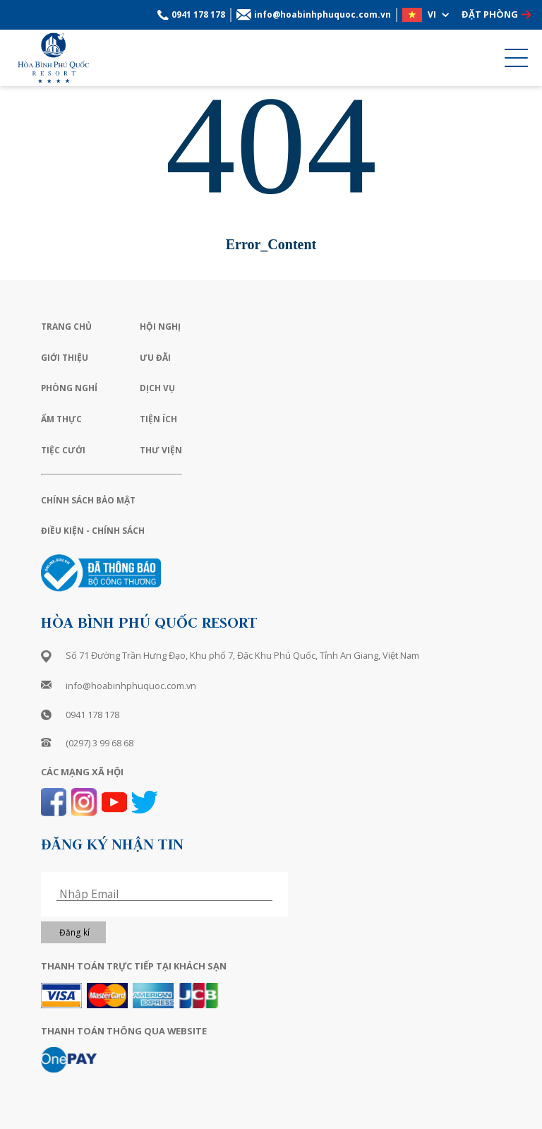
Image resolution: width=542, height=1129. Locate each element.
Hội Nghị (160, 327)
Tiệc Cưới (63, 450)
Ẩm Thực (61, 419)
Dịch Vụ (157, 388)
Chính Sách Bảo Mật (88, 500)
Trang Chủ (66, 327)
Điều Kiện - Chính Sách (93, 531)
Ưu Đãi (155, 358)
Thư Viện (161, 450)
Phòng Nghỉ (69, 388)
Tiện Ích (158, 419)
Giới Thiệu (64, 358)
